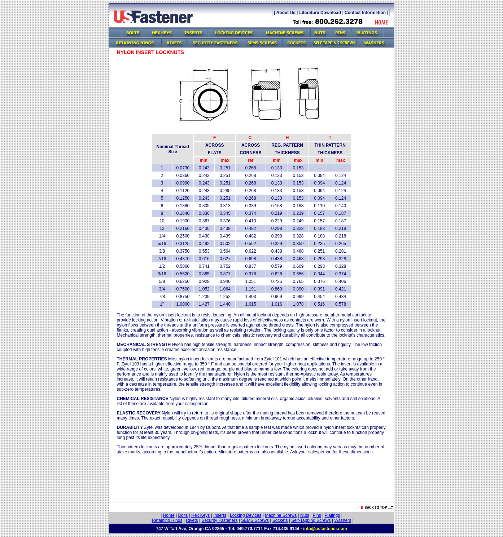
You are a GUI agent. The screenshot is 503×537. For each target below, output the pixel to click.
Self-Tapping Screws (311, 520)
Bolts (183, 515)
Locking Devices (245, 515)
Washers (342, 520)
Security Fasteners (219, 520)
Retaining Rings (167, 520)
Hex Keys (200, 515)
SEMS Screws (255, 520)
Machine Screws (281, 515)
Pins (316, 515)
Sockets (280, 520)
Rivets (192, 520)
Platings (332, 515)
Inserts (219, 515)
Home (169, 515)
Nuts (304, 515)
